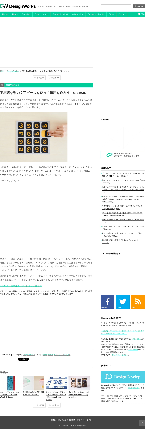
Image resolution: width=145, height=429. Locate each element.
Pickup (122, 14)
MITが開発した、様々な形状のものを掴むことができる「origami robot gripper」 (122, 207)
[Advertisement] (72, 42)
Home (5, 14)
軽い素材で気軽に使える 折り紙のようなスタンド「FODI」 (120, 241)
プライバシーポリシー (120, 355)
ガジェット (58, 355)
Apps (45, 14)
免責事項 (72, 420)
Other (111, 14)
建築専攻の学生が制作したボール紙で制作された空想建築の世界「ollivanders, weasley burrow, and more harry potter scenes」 (123, 199)
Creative (26, 14)
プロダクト (66, 355)
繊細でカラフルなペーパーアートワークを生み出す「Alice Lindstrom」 (123, 181)
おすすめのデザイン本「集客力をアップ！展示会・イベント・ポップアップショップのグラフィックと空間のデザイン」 (123, 189)
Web (37, 14)
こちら (36, 294)
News (15, 14)
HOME (52, 420)
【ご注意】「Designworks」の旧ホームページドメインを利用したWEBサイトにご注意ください (123, 174)
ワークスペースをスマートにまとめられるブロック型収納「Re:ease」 (123, 228)
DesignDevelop (134, 388)
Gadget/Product (60, 14)
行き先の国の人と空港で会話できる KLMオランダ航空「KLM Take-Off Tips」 (122, 234)
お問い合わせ (136, 339)
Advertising (77, 14)
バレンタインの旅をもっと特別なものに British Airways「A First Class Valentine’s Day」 (122, 214)
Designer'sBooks (96, 14)
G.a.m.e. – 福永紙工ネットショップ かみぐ (21, 285)
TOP (2, 71)
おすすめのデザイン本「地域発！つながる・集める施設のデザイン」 (123, 221)
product (50, 355)
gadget (44, 355)
